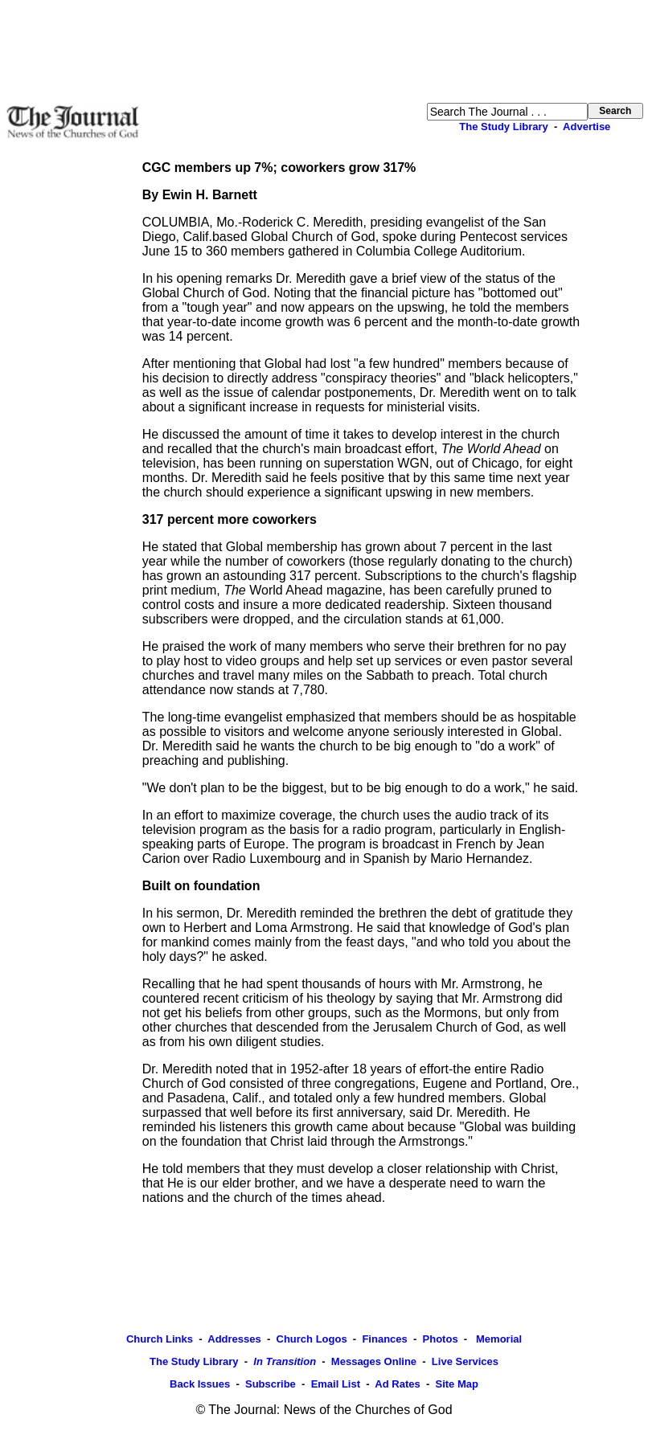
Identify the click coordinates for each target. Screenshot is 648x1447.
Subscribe (270, 1384)
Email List (335, 1384)
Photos (440, 1339)
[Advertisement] (324, 51)
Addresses (233, 1339)
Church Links (159, 1339)
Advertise (586, 127)
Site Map (456, 1384)
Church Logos (312, 1339)
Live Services (465, 1361)
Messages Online (373, 1361)
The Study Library (503, 127)
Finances (384, 1339)
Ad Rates (397, 1384)
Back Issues (200, 1384)
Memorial (497, 1339)
